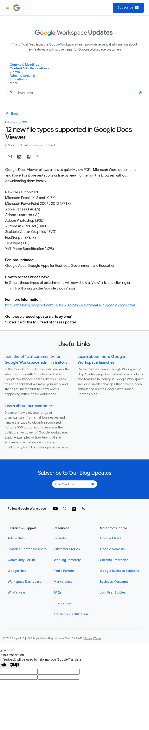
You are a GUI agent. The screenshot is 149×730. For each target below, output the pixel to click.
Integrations (63, 603)
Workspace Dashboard (24, 582)
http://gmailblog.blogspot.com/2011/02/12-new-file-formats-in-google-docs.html (70, 305)
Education (19, 79)
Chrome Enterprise (114, 560)
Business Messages (114, 582)
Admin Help (16, 538)
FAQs (58, 593)
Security (60, 538)
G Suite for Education (31, 145)
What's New (16, 593)
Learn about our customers (29, 405)
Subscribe (128, 7)
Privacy (88, 638)
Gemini (16, 72)
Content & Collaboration (29, 68)
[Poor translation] (14, 665)
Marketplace (63, 582)
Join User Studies (113, 593)
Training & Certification (71, 614)
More (15, 83)
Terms (97, 638)
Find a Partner (64, 571)
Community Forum (21, 560)
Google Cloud (110, 538)
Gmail (51, 145)
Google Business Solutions (119, 571)
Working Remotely (67, 560)
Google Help (17, 571)
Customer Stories (67, 549)
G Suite (10, 145)
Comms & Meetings (26, 65)
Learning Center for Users (27, 549)
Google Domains (112, 549)
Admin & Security (24, 76)
